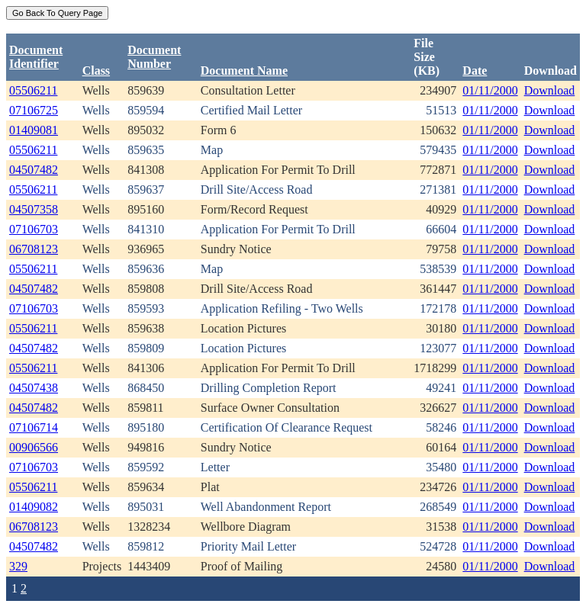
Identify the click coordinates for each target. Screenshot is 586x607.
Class (96, 70)
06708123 (33, 248)
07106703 (33, 229)
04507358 (33, 209)
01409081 (33, 130)
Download (549, 90)
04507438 (33, 387)
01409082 (33, 506)
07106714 (33, 427)
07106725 (33, 110)
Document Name (244, 70)
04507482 (33, 169)
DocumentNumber (154, 56)
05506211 (33, 90)
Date (474, 70)
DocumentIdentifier (36, 56)
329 (18, 566)
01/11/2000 (489, 90)
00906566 (33, 447)
